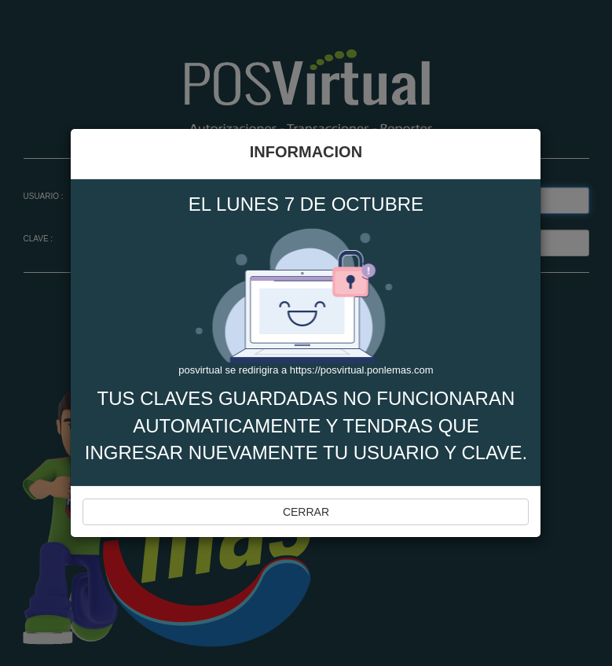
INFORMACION (306, 151)
